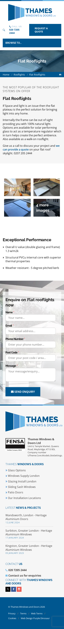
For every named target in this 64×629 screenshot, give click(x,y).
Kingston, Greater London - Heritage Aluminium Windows (29, 549)
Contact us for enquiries (24, 575)
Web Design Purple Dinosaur (35, 618)
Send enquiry (23, 392)
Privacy (12, 613)
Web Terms (37, 613)
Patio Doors (14, 492)
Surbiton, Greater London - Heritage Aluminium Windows (29, 534)
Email (8, 325)
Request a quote (41, 30)
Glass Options (15, 470)
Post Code (11, 352)
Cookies (12, 618)
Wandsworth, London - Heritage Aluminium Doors (29, 518)
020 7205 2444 (14, 31)
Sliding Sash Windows (20, 487)
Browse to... (13, 43)
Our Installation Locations (23, 498)
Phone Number (14, 339)
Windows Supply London (22, 476)
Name (9, 312)
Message (10, 365)
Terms (23, 613)
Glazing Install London (20, 481)
